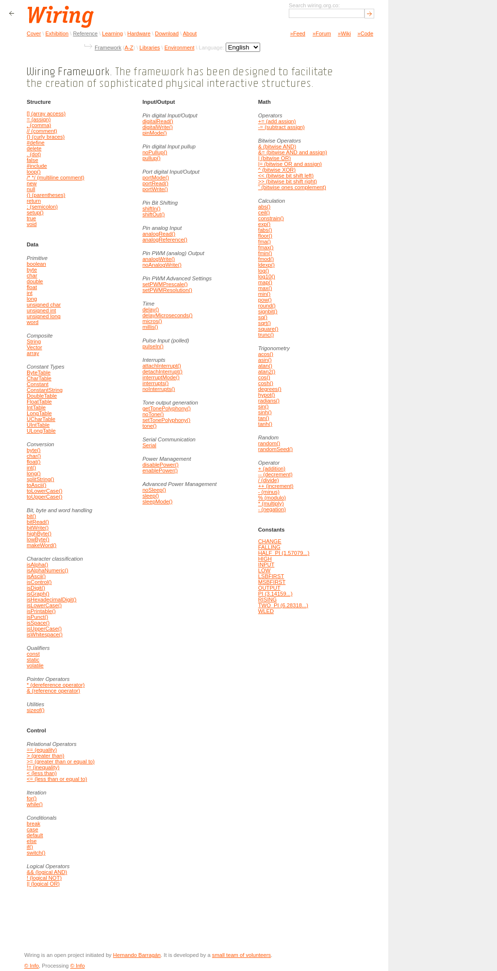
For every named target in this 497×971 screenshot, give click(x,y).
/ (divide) (268, 480)
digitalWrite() (157, 127)
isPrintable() (41, 611)
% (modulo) (272, 498)
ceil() (264, 212)
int (30, 293)
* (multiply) (271, 503)
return (34, 201)
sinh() (265, 412)
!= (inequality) (43, 767)
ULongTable (41, 431)
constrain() (271, 218)
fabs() (265, 230)
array (33, 353)
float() (34, 462)
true (31, 218)
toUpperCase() (44, 497)
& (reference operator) (53, 691)
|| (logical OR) (43, 884)
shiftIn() (151, 208)
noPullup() (154, 152)
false (32, 160)
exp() (264, 224)
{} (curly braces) (46, 137)
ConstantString (45, 390)
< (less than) (42, 773)
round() (267, 305)
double (35, 281)
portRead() (155, 183)
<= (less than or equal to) (57, 779)
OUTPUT (269, 588)
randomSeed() (275, 449)
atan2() (266, 371)
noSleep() (154, 490)
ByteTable (38, 372)
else (32, 841)
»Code (365, 33)
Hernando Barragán (137, 955)
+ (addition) (271, 468)
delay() (150, 309)
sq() (262, 317)
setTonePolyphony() (166, 420)
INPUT (266, 564)
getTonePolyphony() (166, 408)
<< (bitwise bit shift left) (286, 175)
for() (32, 798)
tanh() (265, 424)
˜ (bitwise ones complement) (292, 187)
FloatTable (39, 402)
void (32, 224)
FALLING (269, 547)
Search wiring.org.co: (314, 5)
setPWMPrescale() (164, 284)
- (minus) (269, 492)
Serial (149, 445)
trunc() (266, 335)
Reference (85, 33)
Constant (38, 384)
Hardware (138, 33)
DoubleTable (42, 396)
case (32, 829)
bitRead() (38, 522)
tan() (263, 418)
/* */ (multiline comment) (55, 177)
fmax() (266, 247)
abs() (264, 207)
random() (269, 443)
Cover (34, 33)
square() (268, 329)
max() (265, 288)
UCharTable (41, 419)
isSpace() (38, 623)
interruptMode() (160, 377)
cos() (264, 377)
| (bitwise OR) (274, 158)
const (33, 654)
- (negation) (272, 509)
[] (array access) (46, 113)
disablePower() (160, 465)
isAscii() (36, 576)
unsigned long (44, 316)
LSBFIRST (271, 576)
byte (32, 270)
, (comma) (39, 125)
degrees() (270, 389)
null (31, 189)
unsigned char (44, 304)
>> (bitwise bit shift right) (287, 181)
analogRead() (158, 234)
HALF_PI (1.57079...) (284, 553)
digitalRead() (157, 121)
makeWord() (41, 545)
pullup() (151, 158)
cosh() (265, 383)
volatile (35, 665)
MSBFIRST (272, 582)
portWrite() (155, 189)
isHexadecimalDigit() (52, 599)
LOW (264, 570)
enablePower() (160, 470)
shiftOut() (153, 214)
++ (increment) (276, 486)
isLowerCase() (44, 605)
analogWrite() (158, 259)
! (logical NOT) (44, 878)
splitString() (40, 479)
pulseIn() (153, 346)
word (32, 322)
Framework (108, 47)
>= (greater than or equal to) (61, 761)
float (32, 287)
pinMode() (154, 133)
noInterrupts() (158, 389)
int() (31, 467)
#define (36, 143)
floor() (265, 236)
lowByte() (38, 539)
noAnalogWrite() (162, 265)
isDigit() (36, 588)
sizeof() (36, 710)
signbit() (268, 311)
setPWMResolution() (167, 290)
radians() (269, 401)
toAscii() (36, 485)
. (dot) (34, 154)
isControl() (39, 582)
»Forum (322, 33)
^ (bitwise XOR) (277, 170)
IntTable (36, 407)
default (35, 835)
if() (30, 847)
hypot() (266, 395)
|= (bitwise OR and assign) (290, 164)
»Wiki (344, 33)
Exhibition (57, 33)
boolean (36, 264)
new (32, 183)
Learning (112, 33)
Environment (180, 47)
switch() (36, 853)
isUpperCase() (44, 628)
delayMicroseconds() (167, 315)
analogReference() (164, 240)
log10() (266, 276)
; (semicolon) (42, 207)
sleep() (150, 496)
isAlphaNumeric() (47, 570)
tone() (149, 426)
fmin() (265, 253)
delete (34, 148)
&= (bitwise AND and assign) (292, 152)
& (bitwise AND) (277, 146)
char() (34, 456)
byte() (34, 450)
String (34, 341)
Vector (34, 347)
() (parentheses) (46, 195)
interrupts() (155, 383)
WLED (266, 611)
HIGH (265, 559)
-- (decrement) (275, 474)
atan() (265, 366)
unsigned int (41, 310)
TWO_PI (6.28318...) (283, 605)
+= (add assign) (277, 121)
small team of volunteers (241, 955)
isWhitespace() (45, 634)
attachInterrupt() (161, 366)
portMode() (155, 177)
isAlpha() (37, 564)
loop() (34, 172)
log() (263, 271)
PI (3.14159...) (275, 594)
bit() (31, 516)
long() (34, 473)
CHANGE (270, 541)
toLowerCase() (44, 491)
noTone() (153, 414)
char (32, 275)
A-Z (129, 47)
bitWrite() (38, 528)
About (190, 33)
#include (37, 166)
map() (265, 282)
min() (264, 294)
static (33, 660)
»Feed (297, 33)
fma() (264, 241)
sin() (263, 406)
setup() (35, 212)
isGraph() (38, 594)
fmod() (266, 259)
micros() (152, 321)
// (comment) (42, 131)
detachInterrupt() (162, 371)
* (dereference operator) (55, 685)
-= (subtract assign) (281, 127)
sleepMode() (157, 501)
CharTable (39, 378)
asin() (265, 360)
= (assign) (38, 119)
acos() (265, 354)
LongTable (39, 413)
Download (167, 33)
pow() (265, 300)
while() (35, 804)
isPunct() (37, 617)
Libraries (149, 47)
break (33, 823)
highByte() (39, 533)
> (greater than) (45, 756)
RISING (267, 599)
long (32, 299)
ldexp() (266, 265)
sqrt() (264, 323)
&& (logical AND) (47, 872)
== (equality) (42, 750)
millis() (150, 327)
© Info (31, 966)
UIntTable (38, 425)
